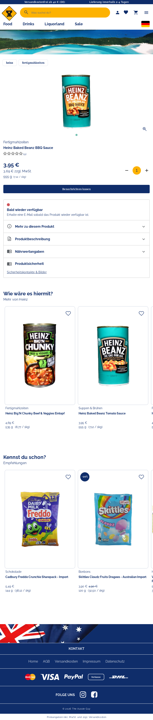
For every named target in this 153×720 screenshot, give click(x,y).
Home (33, 661)
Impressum (91, 661)
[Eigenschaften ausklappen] (76, 226)
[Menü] (146, 12)
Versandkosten (66, 661)
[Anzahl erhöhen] (147, 170)
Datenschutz (115, 661)
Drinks (28, 24)
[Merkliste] (125, 12)
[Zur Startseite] (9, 20)
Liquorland (54, 24)
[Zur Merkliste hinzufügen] (68, 313)
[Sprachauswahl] (145, 25)
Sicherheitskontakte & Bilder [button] (27, 272)
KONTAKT (76, 649)
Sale (79, 24)
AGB (46, 661)
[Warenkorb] (136, 12)
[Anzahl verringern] (127, 170)
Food (7, 24)
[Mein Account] (117, 12)
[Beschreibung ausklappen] (76, 239)
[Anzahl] (137, 170)
